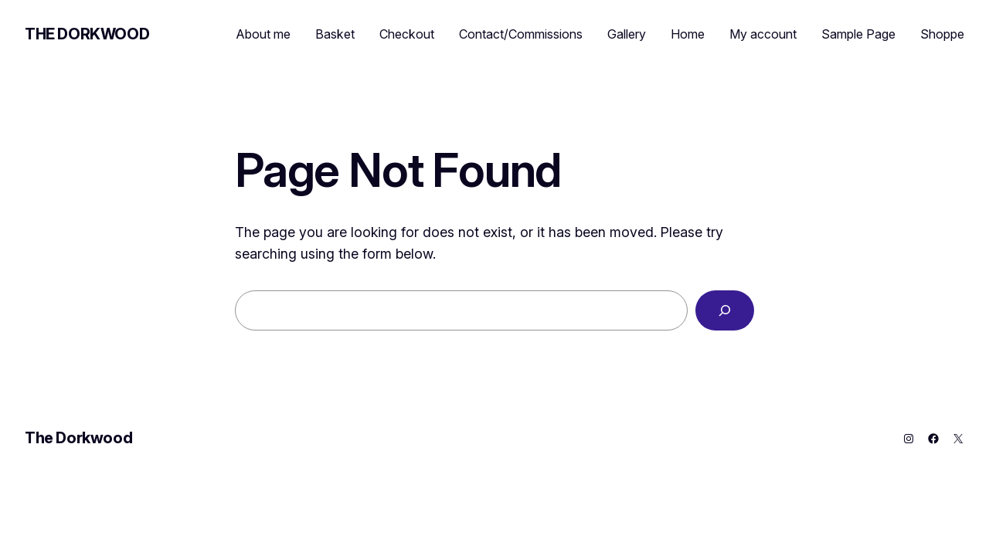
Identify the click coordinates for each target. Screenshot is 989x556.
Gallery (626, 34)
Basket (335, 34)
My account (763, 34)
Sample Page (858, 34)
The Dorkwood (87, 34)
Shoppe (942, 34)
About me (263, 34)
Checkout (406, 34)
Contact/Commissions (521, 34)
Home (688, 34)
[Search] (724, 310)
